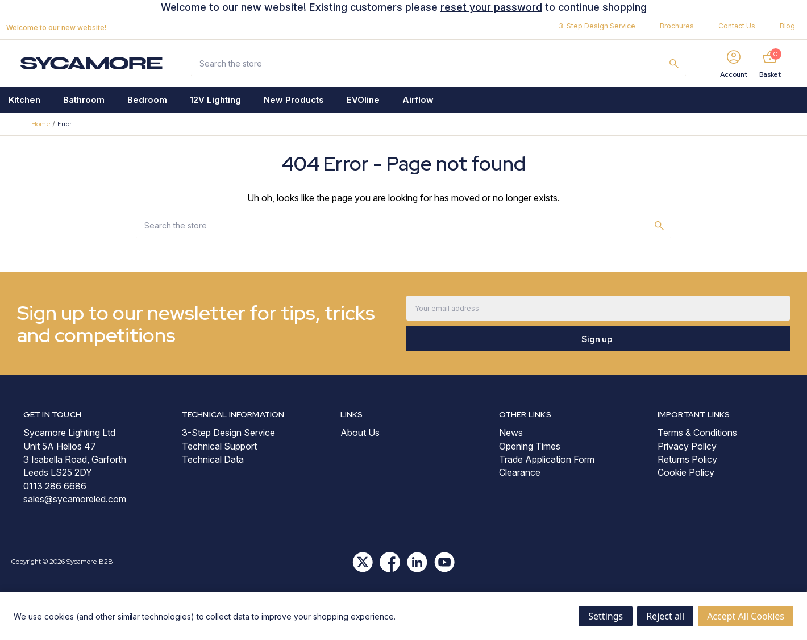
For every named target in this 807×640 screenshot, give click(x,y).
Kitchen (24, 99)
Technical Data (213, 459)
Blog (787, 26)
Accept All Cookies (745, 616)
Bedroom (147, 99)
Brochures (677, 26)
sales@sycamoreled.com (74, 499)
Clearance (519, 472)
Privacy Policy (687, 446)
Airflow (418, 99)
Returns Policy (687, 459)
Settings (605, 616)
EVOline (363, 99)
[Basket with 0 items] (770, 63)
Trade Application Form (546, 459)
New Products (294, 99)
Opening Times (529, 446)
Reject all (665, 616)
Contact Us (736, 26)
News (511, 432)
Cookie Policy (686, 472)
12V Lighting (215, 99)
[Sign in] (733, 63)
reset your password (491, 7)
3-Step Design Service (597, 26)
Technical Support (219, 446)
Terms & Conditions (697, 432)
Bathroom (84, 99)
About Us (360, 432)
